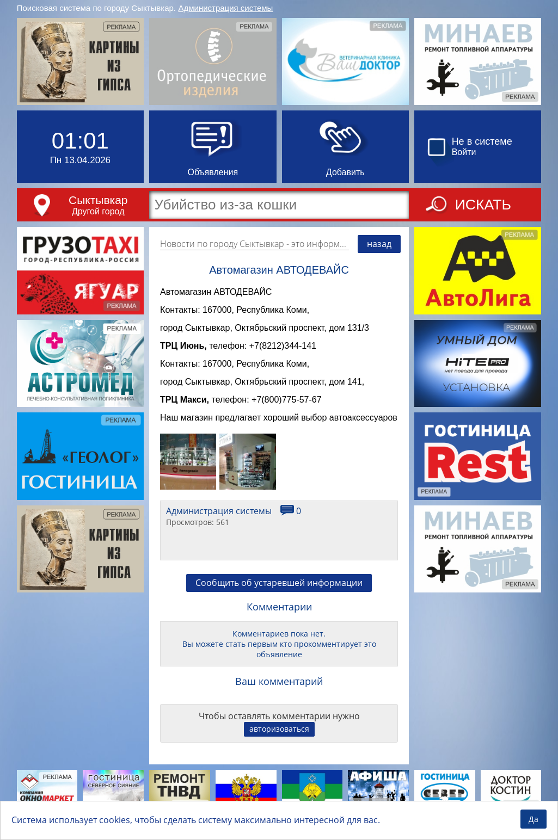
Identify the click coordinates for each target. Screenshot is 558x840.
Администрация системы (225, 8)
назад (379, 244)
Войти (464, 152)
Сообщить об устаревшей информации (279, 594)
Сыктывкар (98, 200)
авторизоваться (279, 740)
